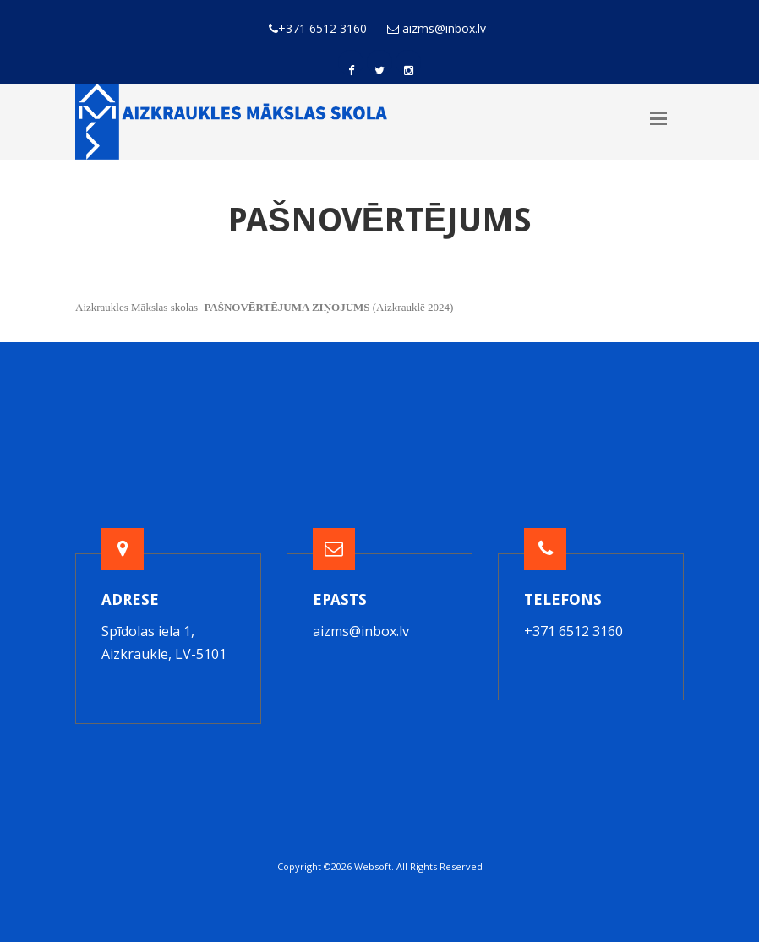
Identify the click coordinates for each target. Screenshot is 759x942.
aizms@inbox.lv (361, 631)
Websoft (372, 866)
